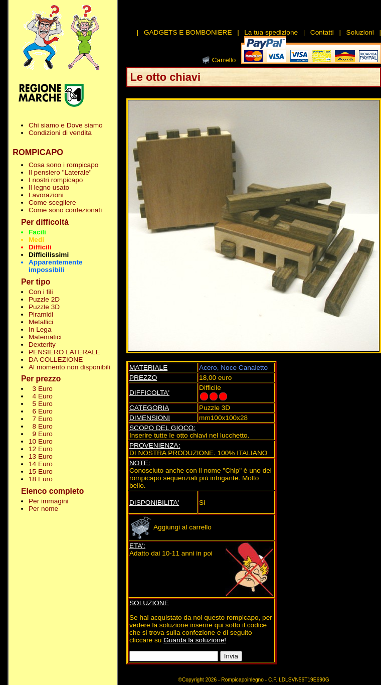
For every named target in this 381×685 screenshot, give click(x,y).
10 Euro (41, 441)
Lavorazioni (46, 195)
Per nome (43, 508)
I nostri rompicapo (56, 180)
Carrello (224, 60)
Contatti (322, 32)
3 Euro (41, 388)
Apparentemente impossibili (56, 265)
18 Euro (41, 479)
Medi (36, 239)
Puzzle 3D (44, 307)
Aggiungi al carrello (170, 527)
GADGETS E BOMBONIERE (188, 32)
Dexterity (42, 344)
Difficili (40, 247)
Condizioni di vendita (60, 132)
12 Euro (41, 449)
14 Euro (41, 464)
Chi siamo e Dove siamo (66, 125)
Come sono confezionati (65, 210)
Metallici (41, 322)
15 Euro (41, 471)
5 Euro (41, 403)
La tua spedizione (271, 32)
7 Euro (41, 419)
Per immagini (49, 501)
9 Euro (41, 434)
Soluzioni (360, 32)
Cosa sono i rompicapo (63, 165)
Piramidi (41, 314)
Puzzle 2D (44, 299)
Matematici (45, 337)
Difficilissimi (49, 254)
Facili (37, 232)
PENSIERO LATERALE (64, 352)
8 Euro (41, 426)
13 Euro (41, 456)
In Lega (40, 329)
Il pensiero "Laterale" (60, 172)
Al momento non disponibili (69, 367)
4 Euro (41, 396)
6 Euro (41, 411)
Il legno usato (49, 187)
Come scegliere (52, 202)
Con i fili (41, 292)
